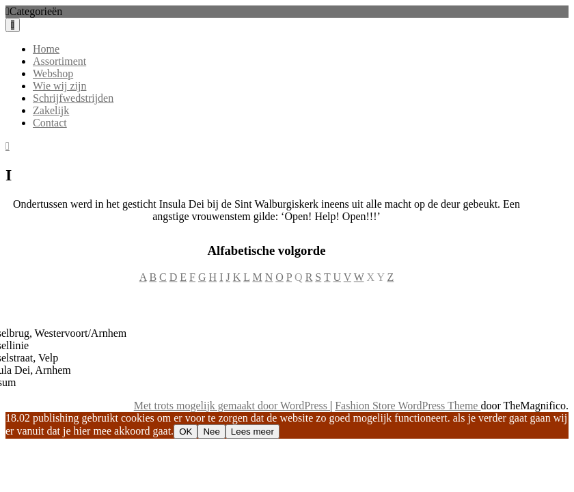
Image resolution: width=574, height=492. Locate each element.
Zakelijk (51, 110)
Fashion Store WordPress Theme (407, 405)
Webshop (53, 73)
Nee (211, 431)
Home (46, 49)
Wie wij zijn (59, 86)
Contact (50, 122)
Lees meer (252, 431)
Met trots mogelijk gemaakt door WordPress (232, 405)
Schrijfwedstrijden (73, 98)
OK (185, 431)
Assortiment (59, 61)
